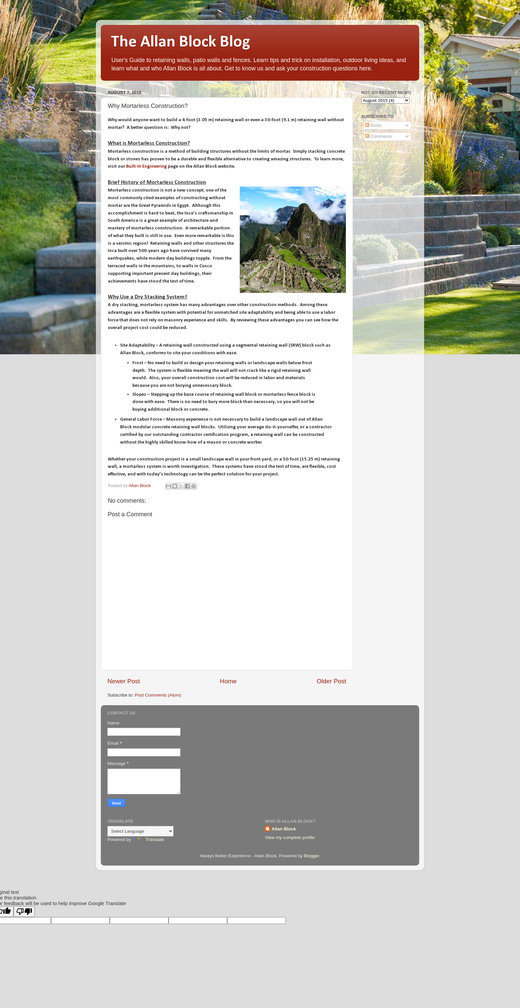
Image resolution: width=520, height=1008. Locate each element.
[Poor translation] (24, 911)
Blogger (311, 855)
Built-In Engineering (146, 166)
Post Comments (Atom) (158, 695)
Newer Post (123, 681)
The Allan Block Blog (180, 42)
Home (228, 681)
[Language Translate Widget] (140, 831)
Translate (148, 839)
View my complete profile (290, 837)
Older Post (331, 681)
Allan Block (284, 828)
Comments (378, 136)
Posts (373, 125)
